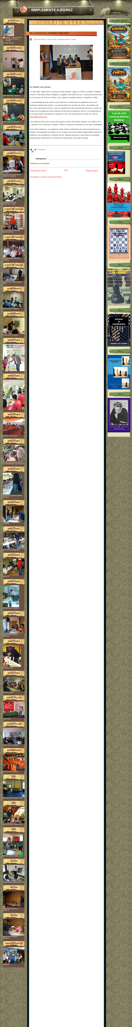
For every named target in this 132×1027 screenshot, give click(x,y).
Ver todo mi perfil (8, 43)
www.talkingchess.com (38, 117)
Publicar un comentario (39, 163)
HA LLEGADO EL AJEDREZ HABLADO (49, 33)
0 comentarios (41, 149)
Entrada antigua (92, 171)
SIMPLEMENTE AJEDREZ (52, 10)
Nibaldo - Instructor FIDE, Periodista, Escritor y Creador (14, 39)
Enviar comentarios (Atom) (51, 177)
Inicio (66, 170)
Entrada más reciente (38, 171)
